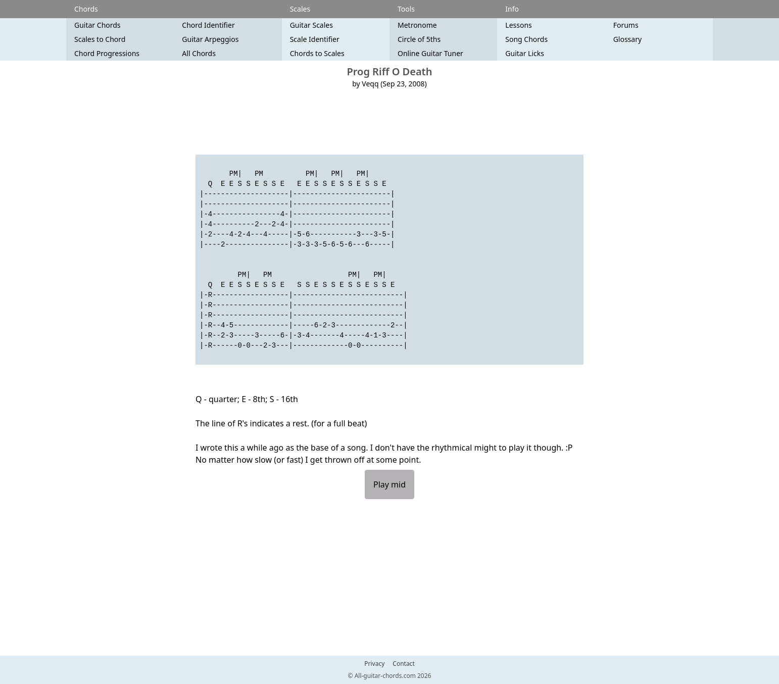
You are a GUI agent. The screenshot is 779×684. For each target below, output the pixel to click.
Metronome (417, 25)
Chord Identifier (208, 25)
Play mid (389, 484)
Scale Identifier (314, 39)
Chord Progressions (106, 53)
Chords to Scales (317, 53)
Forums (626, 25)
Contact (403, 664)
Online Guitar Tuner (430, 53)
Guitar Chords (97, 25)
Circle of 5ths (419, 39)
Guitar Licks (524, 53)
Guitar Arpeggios (210, 39)
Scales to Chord (99, 39)
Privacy (374, 664)
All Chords (199, 53)
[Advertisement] (389, 121)
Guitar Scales (311, 25)
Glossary (627, 39)
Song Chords (526, 39)
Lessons (518, 25)
